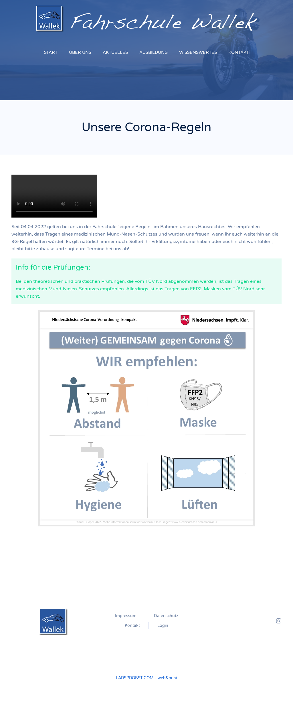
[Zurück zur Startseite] (146, 19)
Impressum (125, 615)
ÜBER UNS (80, 52)
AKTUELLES (115, 52)
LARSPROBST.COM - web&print (146, 678)
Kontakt (132, 625)
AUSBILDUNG (153, 52)
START (51, 52)
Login (162, 625)
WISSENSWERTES (198, 52)
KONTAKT (238, 52)
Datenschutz (166, 615)
